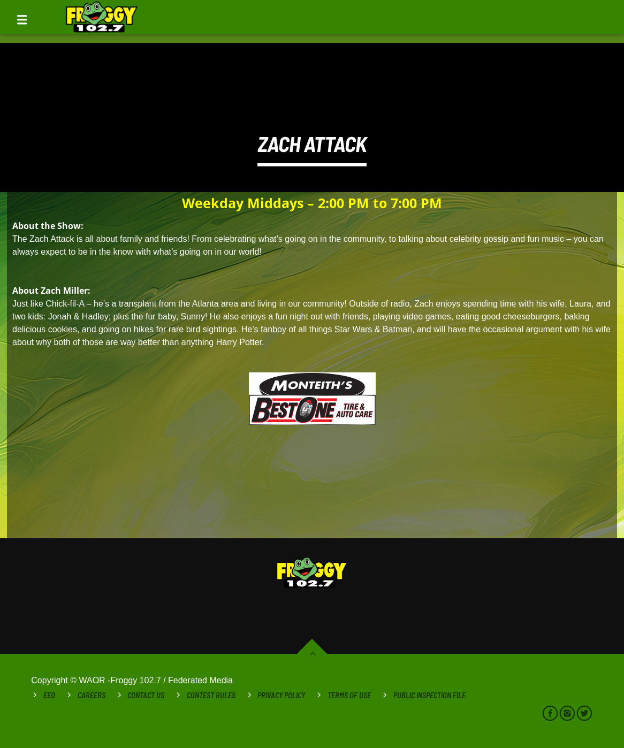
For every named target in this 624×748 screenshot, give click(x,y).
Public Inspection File (429, 695)
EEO (49, 695)
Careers (91, 695)
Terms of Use (349, 695)
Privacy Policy (281, 695)
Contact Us (145, 695)
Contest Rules (211, 695)
